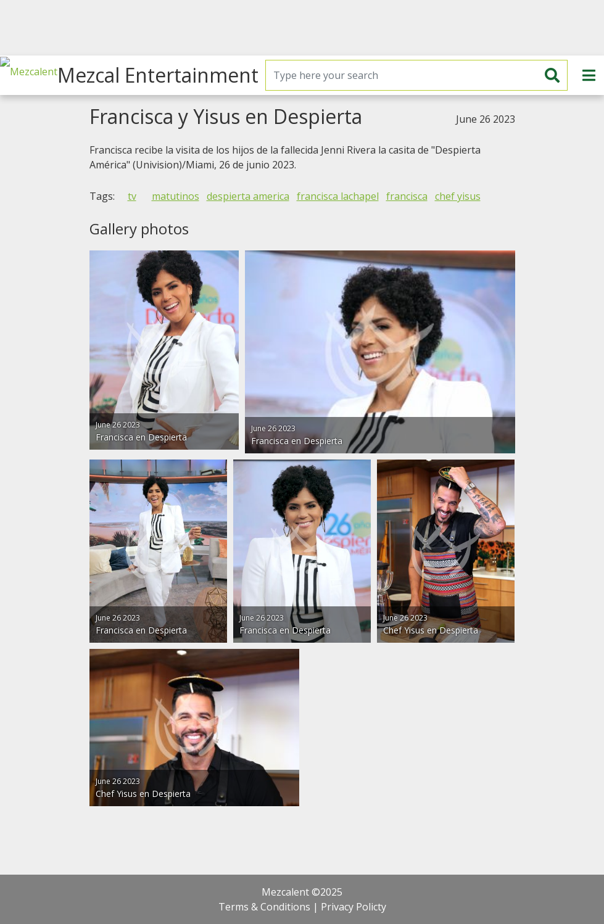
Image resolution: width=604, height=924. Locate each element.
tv (132, 196)
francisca (407, 196)
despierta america (248, 196)
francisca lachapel (338, 196)
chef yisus (458, 196)
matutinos (175, 196)
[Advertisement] (302, 28)
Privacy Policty (353, 907)
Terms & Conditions (264, 907)
